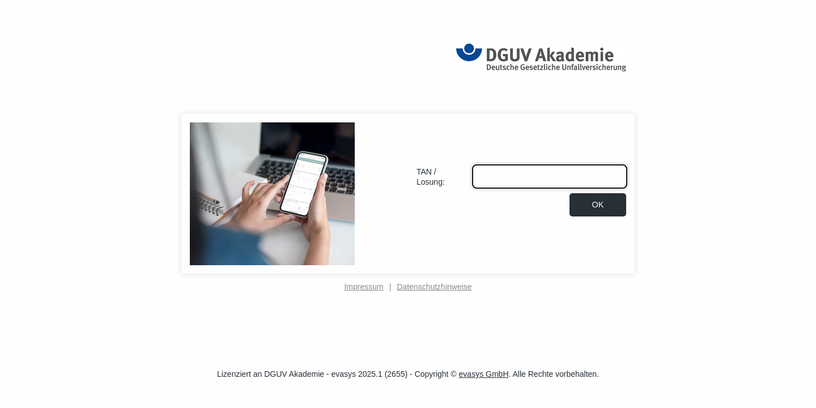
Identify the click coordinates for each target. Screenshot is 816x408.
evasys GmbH (484, 374)
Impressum (363, 286)
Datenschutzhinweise (434, 286)
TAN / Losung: (430, 176)
